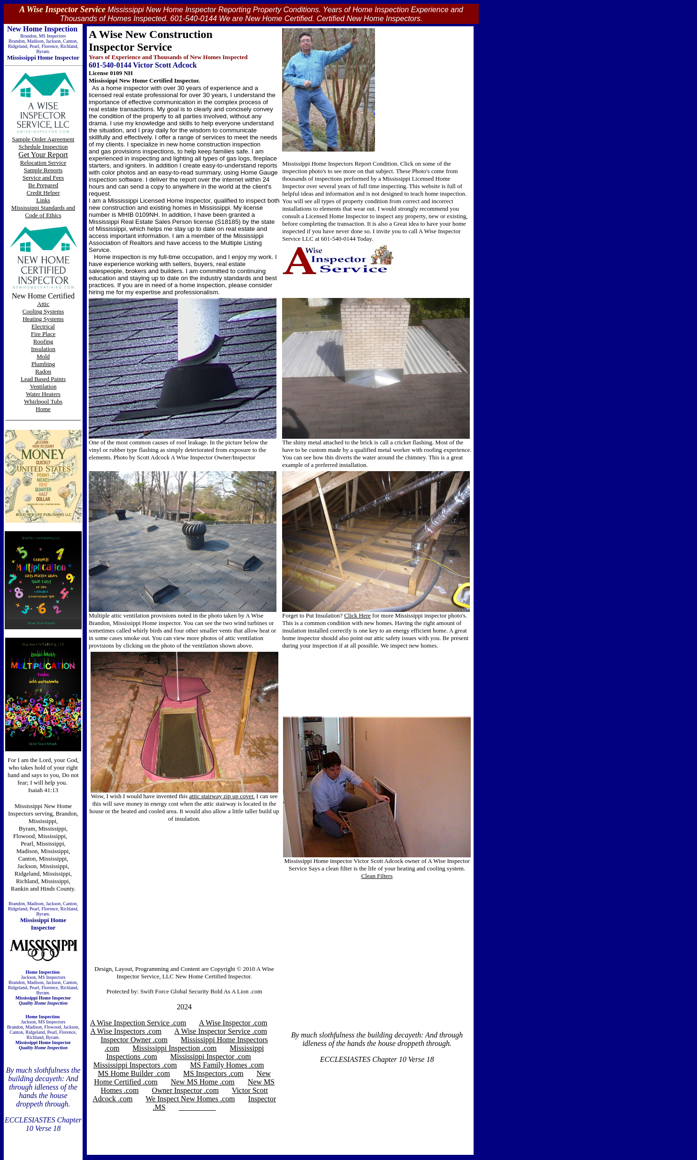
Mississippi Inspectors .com (135, 1065)
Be (32, 185)
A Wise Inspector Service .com (220, 1031)
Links (43, 200)
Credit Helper (43, 192)
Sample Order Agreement (43, 139)
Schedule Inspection (43, 146)
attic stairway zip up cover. (222, 796)
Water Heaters (43, 393)
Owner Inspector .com (185, 1090)
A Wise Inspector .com (233, 1023)
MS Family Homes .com (227, 1065)
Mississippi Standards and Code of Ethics (43, 211)
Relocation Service (43, 162)
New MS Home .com (203, 1082)
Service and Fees (43, 177)
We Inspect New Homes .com (190, 1099)
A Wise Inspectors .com (125, 1031)
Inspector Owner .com (134, 1040)
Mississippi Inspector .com (210, 1057)
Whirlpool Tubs (43, 401)
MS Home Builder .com (134, 1073)
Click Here (357, 615)
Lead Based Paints (43, 378)
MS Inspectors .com (213, 1073)
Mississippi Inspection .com (174, 1048)
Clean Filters (377, 875)
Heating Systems (43, 318)
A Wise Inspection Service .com (138, 1023)
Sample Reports (43, 170)
